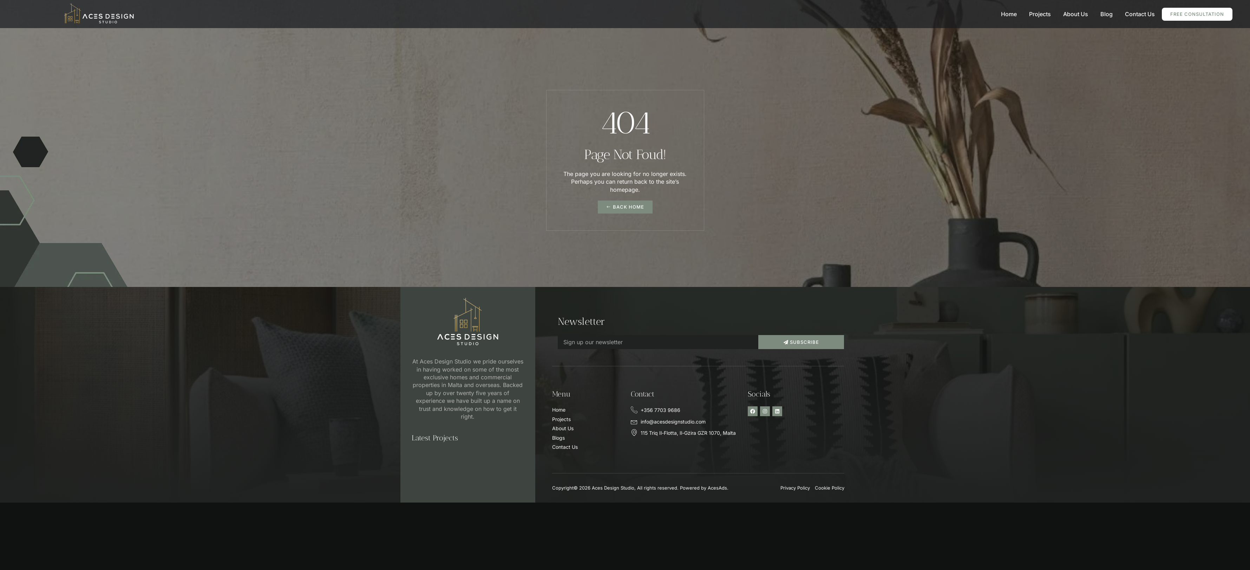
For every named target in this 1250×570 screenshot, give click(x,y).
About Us (1075, 14)
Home (1009, 14)
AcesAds (717, 488)
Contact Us (1140, 14)
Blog (1106, 14)
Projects (1040, 14)
